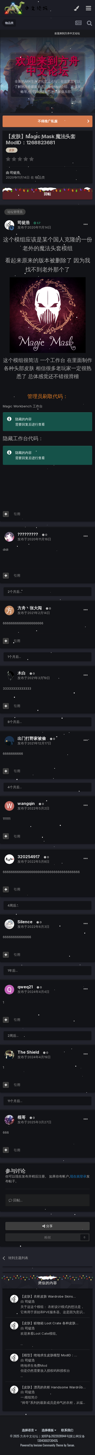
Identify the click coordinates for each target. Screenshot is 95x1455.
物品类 (40, 177)
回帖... (16, 1200)
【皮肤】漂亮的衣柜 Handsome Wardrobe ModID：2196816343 (53, 1387)
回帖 (47, 194)
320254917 (28, 856)
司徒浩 (15, 173)
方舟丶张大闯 (29, 607)
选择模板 (49, 1430)
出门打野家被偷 (31, 738)
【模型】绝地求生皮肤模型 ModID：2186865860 (47, 1355)
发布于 (34, 227)
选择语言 (29, 1430)
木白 (21, 673)
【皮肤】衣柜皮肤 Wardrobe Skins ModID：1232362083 (47, 1296)
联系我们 (67, 1430)
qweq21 (25, 986)
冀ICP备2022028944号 (55, 1436)
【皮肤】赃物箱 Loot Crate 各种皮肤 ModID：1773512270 (48, 1323)
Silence (24, 921)
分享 (47, 1226)
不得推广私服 (48, 121)
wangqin (26, 803)
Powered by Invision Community (37, 1445)
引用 (17, 514)
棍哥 (21, 1117)
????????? (27, 534)
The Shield (28, 1052)
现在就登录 (78, 1176)
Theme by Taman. (65, 1445)
